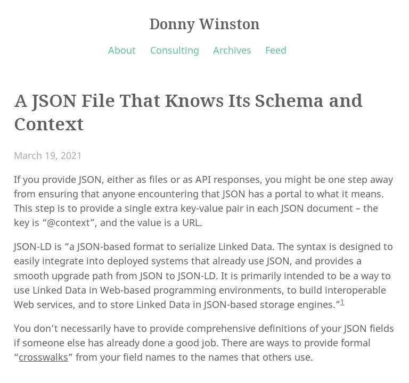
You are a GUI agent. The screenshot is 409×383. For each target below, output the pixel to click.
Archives (232, 50)
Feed (276, 50)
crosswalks (43, 357)
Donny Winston (205, 24)
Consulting (174, 50)
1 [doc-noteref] (342, 301)
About (122, 50)
